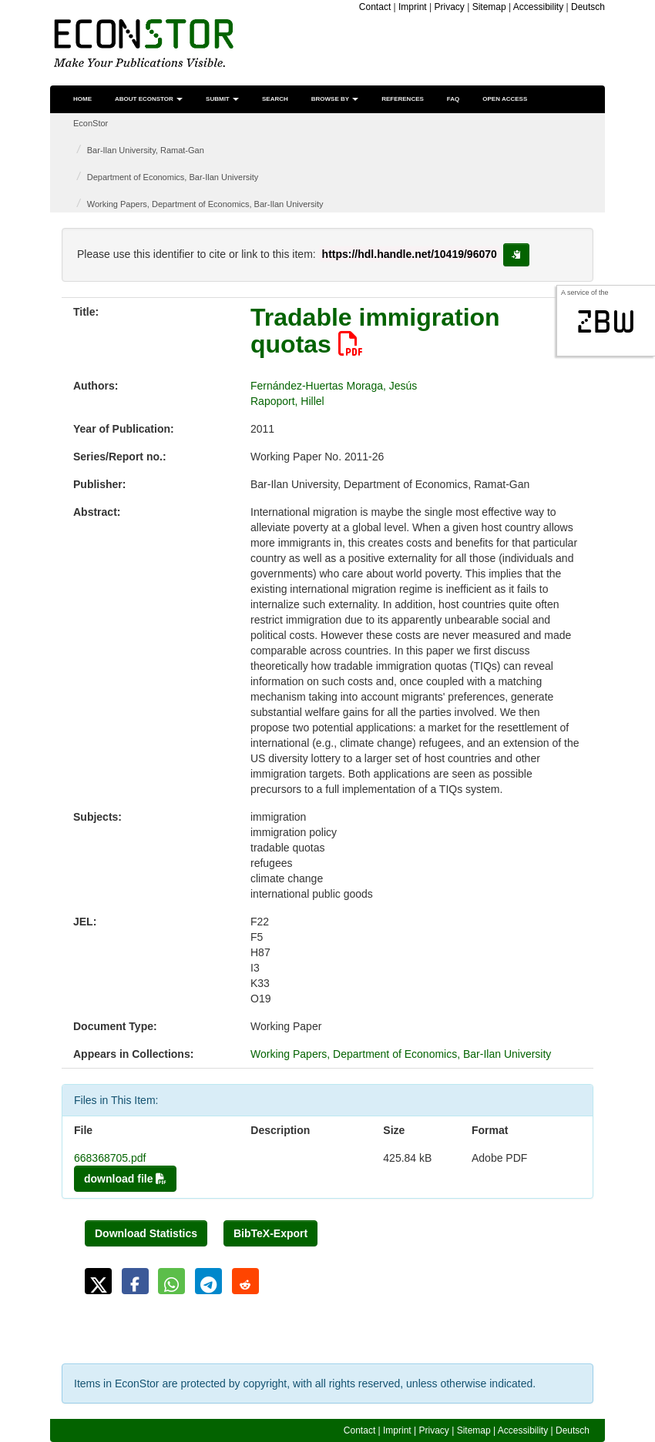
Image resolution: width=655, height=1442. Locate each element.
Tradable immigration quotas (375, 330)
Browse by (334, 98)
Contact (375, 7)
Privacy (450, 7)
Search (275, 98)
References (402, 98)
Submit (222, 98)
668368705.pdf (110, 1158)
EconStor (90, 123)
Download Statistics (146, 1233)
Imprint (412, 7)
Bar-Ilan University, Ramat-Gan (145, 150)
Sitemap (489, 7)
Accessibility (538, 7)
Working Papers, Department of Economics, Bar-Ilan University (205, 204)
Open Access (504, 98)
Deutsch (588, 7)
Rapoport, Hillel (287, 401)
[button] (98, 1281)
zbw (606, 322)
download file (125, 1179)
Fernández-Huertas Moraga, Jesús (333, 386)
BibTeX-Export (270, 1233)
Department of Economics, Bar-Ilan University (173, 177)
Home (82, 98)
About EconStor (149, 98)
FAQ (453, 98)
